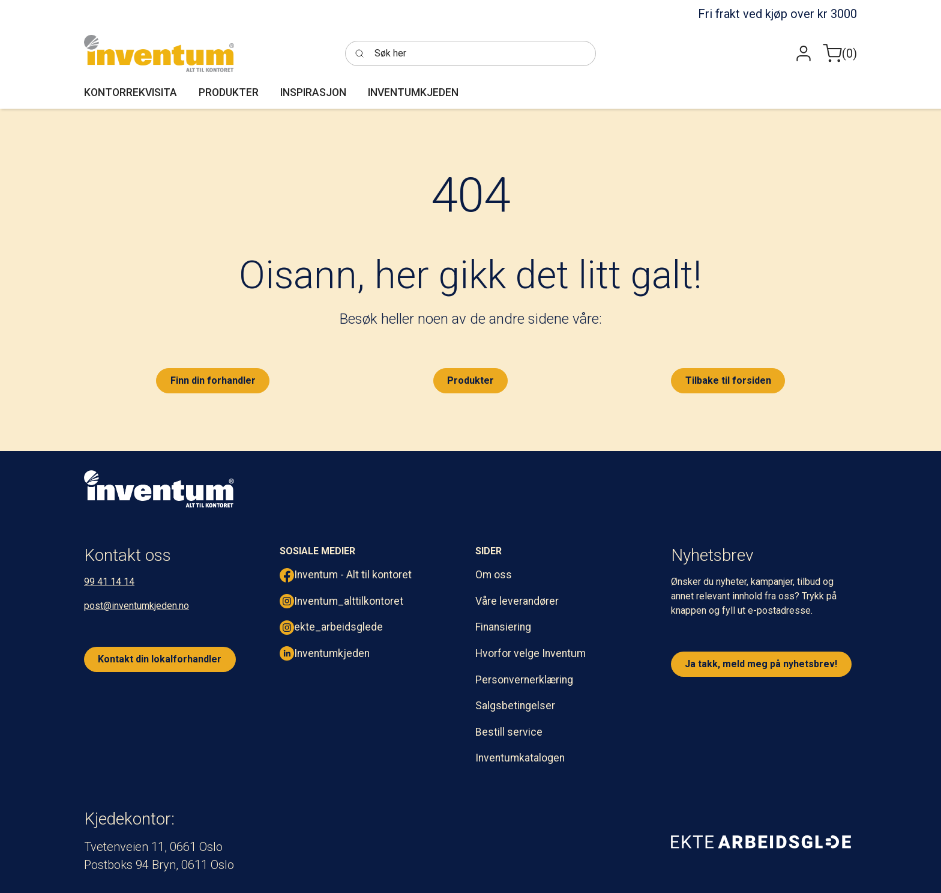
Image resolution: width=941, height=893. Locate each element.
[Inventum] (159, 53)
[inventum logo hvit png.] (159, 488)
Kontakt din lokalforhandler (159, 659)
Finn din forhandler (213, 380)
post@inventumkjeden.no (136, 605)
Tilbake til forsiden (728, 380)
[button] (803, 53)
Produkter (470, 380)
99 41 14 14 (109, 581)
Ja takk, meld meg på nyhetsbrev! (761, 664)
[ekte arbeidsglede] (761, 841)
